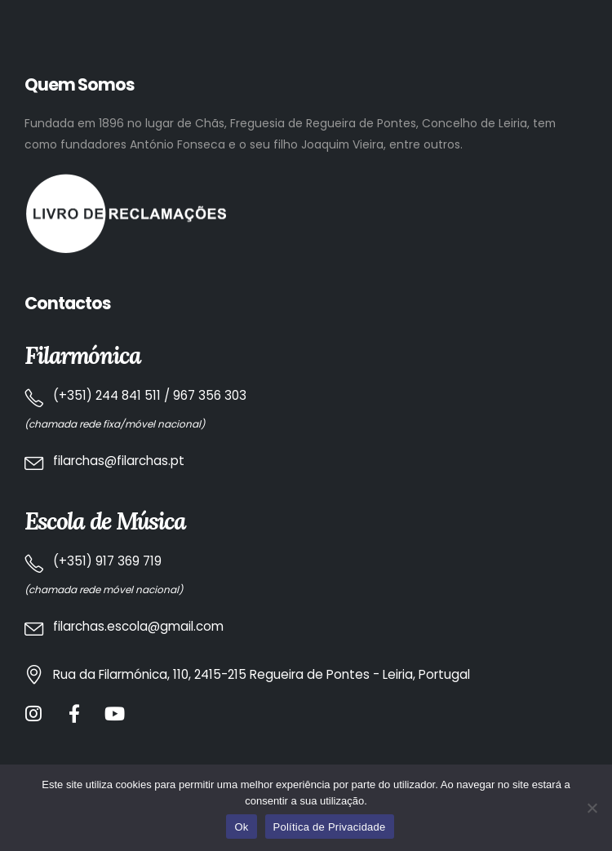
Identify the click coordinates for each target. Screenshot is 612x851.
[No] (591, 808)
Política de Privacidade (329, 827)
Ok (241, 827)
